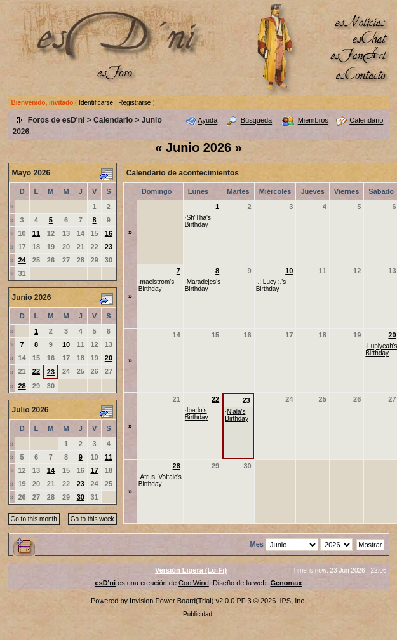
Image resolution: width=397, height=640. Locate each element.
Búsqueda (257, 121)
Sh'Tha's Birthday (198, 221)
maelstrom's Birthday (156, 285)
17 (94, 470)
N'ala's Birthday (236, 415)
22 (36, 371)
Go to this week (92, 518)
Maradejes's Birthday (202, 285)
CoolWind (193, 583)
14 (51, 470)
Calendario (113, 120)
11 (36, 233)
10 (66, 344)
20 (108, 358)
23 (108, 246)
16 (108, 233)
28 (21, 386)
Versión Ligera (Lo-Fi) (191, 570)
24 (21, 260)
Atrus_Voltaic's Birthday (160, 480)
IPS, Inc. (292, 600)
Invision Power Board (163, 600)
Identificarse (96, 102)
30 (80, 497)
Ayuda (207, 121)
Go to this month (34, 518)
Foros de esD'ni (56, 120)
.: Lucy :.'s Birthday (271, 285)
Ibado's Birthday (196, 414)
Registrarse (134, 102)
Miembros (313, 121)
